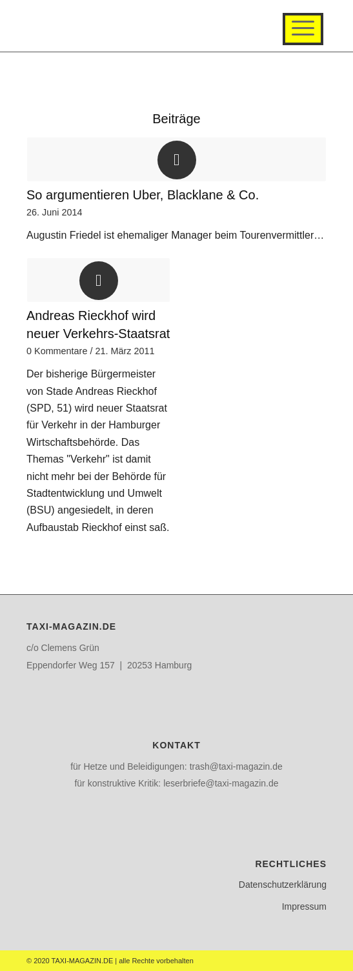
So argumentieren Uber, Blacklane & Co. (142, 195)
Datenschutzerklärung (283, 884)
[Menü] (303, 29)
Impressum (304, 906)
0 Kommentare (56, 351)
